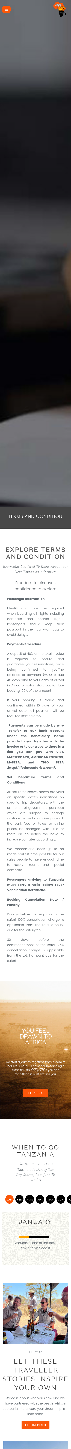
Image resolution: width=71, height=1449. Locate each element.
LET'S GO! (35, 1093)
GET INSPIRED (35, 1425)
